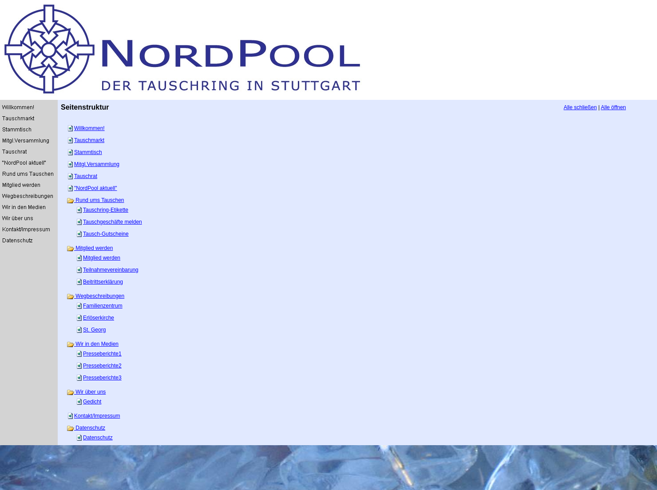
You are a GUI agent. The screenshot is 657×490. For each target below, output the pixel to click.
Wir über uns (86, 392)
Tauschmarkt (89, 140)
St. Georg (94, 330)
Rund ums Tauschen (95, 200)
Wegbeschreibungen (95, 296)
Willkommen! (89, 128)
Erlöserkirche (98, 318)
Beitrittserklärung (103, 282)
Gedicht (92, 402)
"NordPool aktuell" (95, 188)
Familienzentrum (103, 306)
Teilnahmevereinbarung (111, 270)
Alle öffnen (613, 107)
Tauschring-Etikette (105, 210)
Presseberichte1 (102, 354)
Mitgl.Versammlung (96, 164)
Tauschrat (85, 176)
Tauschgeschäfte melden (112, 222)
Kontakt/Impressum (97, 416)
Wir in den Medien (93, 344)
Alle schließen (580, 107)
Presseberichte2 (102, 366)
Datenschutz (86, 428)
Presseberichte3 (102, 378)
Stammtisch (88, 152)
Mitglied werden (90, 248)
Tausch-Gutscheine (106, 234)
